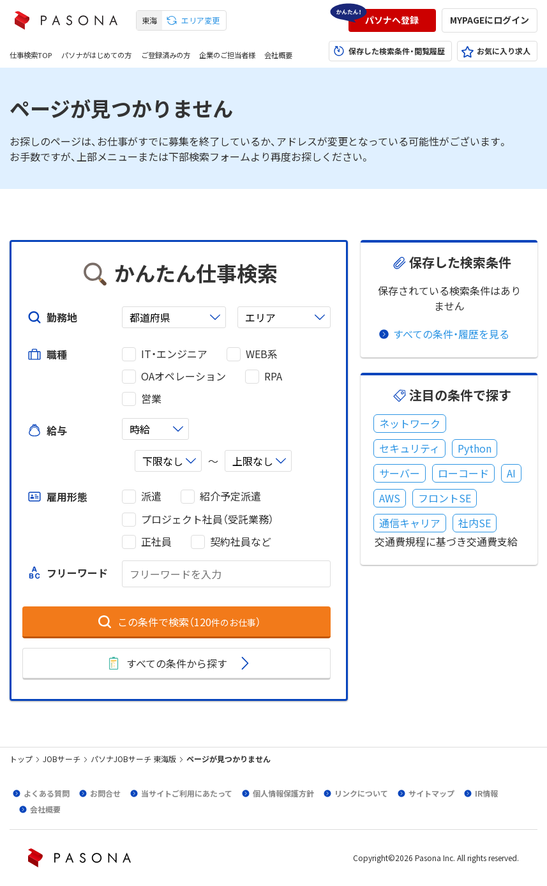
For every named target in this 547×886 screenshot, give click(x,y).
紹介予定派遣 (230, 496)
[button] (392, 20)
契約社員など (240, 541)
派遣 (151, 496)
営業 (151, 398)
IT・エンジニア (174, 354)
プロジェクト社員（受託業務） (207, 519)
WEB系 (262, 354)
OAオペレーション (183, 376)
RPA (273, 376)
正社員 (156, 541)
